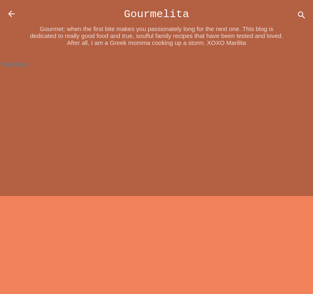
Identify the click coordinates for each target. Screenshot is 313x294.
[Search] (301, 16)
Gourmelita (156, 14)
